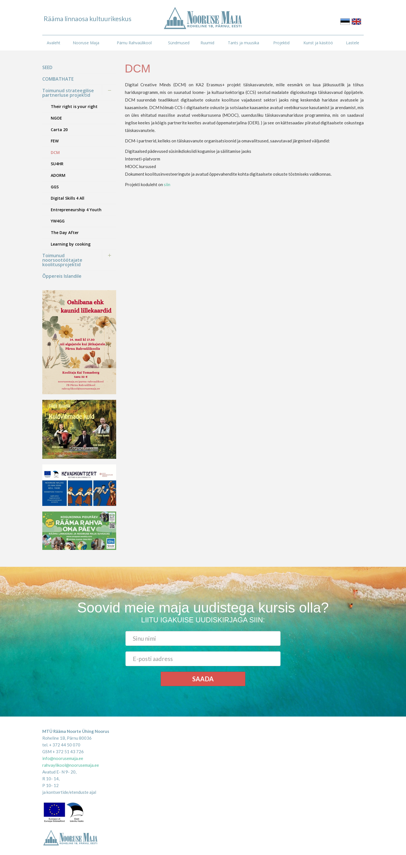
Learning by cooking (71, 244)
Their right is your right (74, 106)
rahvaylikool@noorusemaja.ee (70, 765)
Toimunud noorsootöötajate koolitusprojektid (62, 260)
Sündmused (178, 42)
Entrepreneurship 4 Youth (76, 209)
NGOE (56, 118)
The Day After (65, 232)
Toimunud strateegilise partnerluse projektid (68, 92)
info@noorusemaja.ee (62, 758)
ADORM (58, 175)
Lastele (352, 42)
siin (167, 184)
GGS (55, 186)
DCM (55, 152)
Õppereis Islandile (61, 276)
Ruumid (207, 42)
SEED (47, 67)
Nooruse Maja (86, 42)
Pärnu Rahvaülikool (134, 42)
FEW (55, 141)
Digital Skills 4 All (67, 198)
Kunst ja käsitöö (318, 42)
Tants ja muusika (243, 42)
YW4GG (58, 221)
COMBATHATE (58, 79)
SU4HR (57, 163)
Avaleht (53, 42)
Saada (203, 679)
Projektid (281, 42)
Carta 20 (59, 129)
